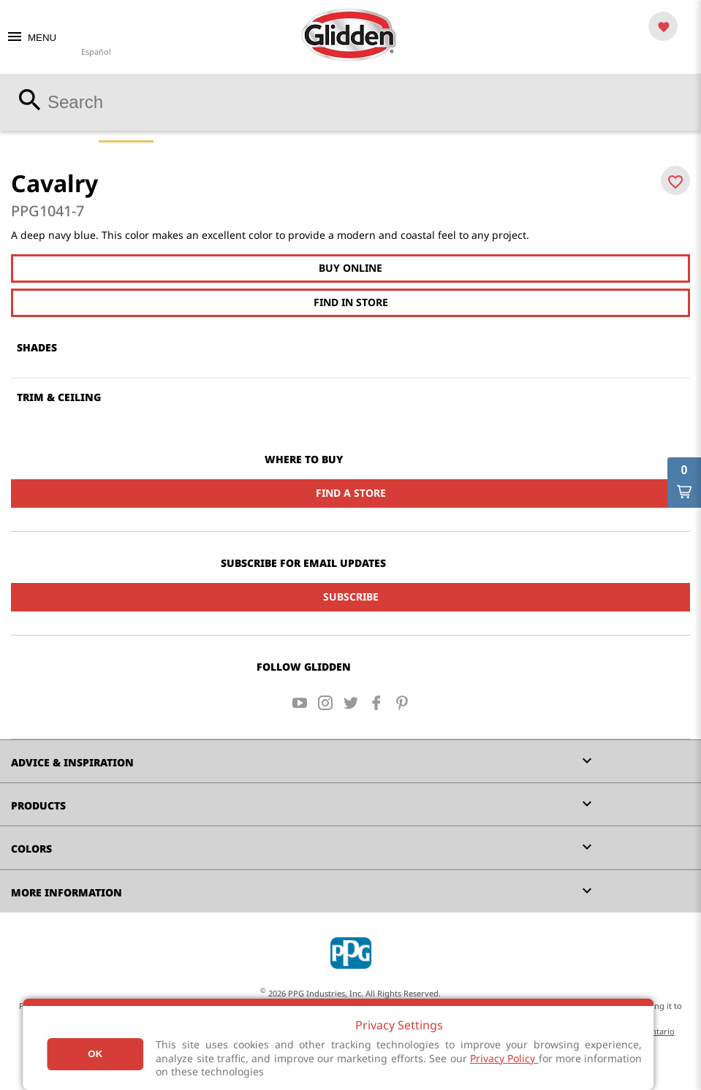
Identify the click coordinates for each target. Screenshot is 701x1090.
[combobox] (350, 102)
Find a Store (351, 493)
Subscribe (351, 596)
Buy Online (350, 268)
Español (96, 51)
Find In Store (351, 302)
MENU (31, 37)
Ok (95, 1053)
